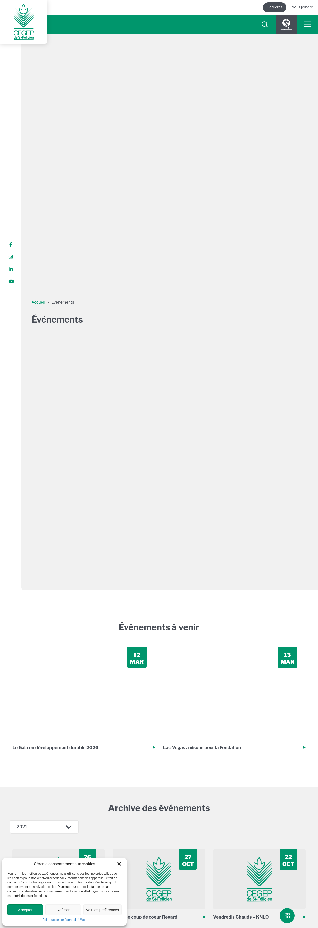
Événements (62, 302)
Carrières (275, 7)
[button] (119, 863)
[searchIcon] (265, 24)
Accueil (38, 302)
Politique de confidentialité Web (64, 920)
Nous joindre (302, 7)
